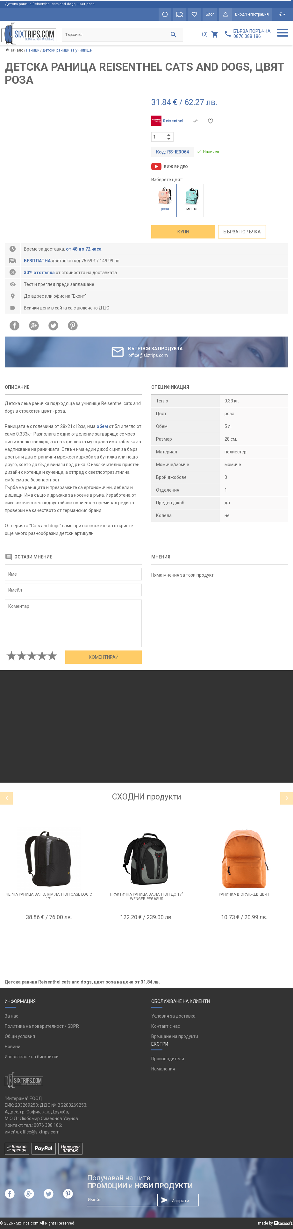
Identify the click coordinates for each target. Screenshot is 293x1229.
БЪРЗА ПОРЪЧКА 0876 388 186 (252, 34)
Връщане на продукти (174, 1036)
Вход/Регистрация (252, 14)
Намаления (163, 1068)
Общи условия (20, 1036)
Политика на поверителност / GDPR (42, 1026)
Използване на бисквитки (32, 1056)
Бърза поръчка (242, 231)
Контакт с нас (165, 1026)
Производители (167, 1058)
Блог (210, 14)
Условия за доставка (173, 1016)
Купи (183, 231)
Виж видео (176, 167)
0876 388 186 (47, 1125)
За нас (11, 1016)
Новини (12, 1046)
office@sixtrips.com (40, 1131)
